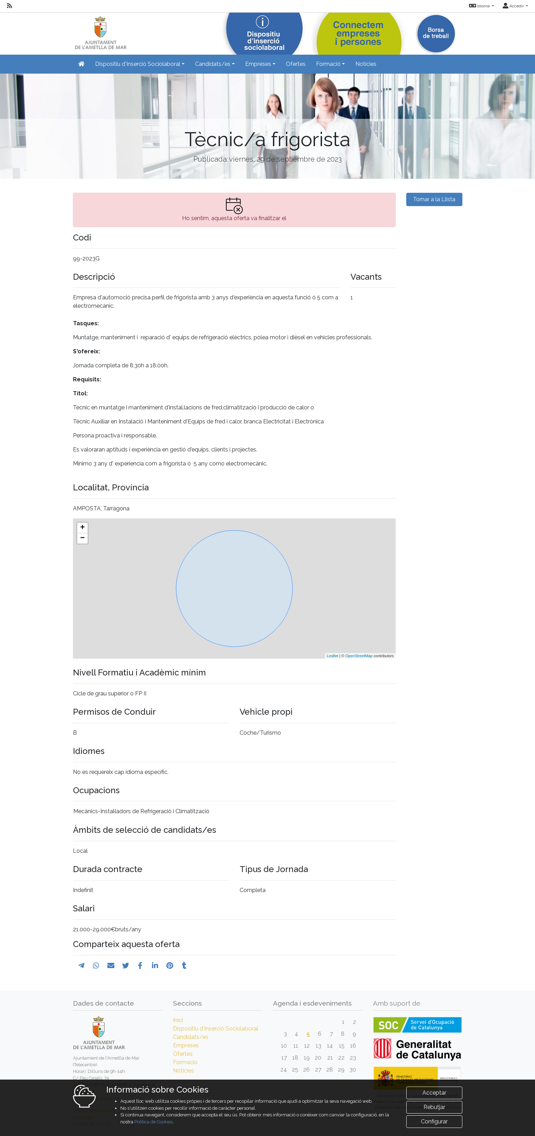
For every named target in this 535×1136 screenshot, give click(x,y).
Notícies (365, 64)
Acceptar (434, 1092)
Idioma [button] (480, 6)
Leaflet (332, 656)
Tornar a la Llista (434, 199)
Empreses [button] (258, 64)
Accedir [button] (514, 6)
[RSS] (9, 6)
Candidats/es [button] (212, 64)
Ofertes (296, 64)
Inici (178, 1020)
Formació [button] (328, 64)
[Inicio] (100, 31)
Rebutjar (434, 1107)
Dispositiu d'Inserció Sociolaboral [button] (137, 64)
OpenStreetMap (359, 656)
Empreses (186, 1045)
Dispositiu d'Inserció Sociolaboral (215, 1028)
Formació (185, 1062)
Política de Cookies (153, 1121)
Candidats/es (190, 1037)
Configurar (434, 1121)
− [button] (82, 538)
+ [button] (82, 528)
